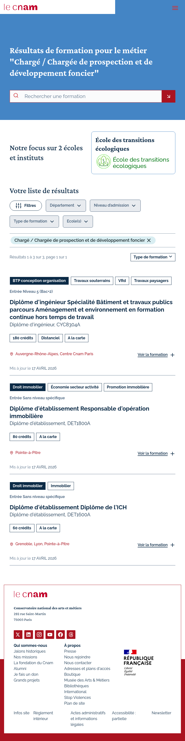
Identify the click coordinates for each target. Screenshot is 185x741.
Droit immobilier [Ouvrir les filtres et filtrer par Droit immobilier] (28, 387)
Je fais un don (26, 674)
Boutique (72, 674)
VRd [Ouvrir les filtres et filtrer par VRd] (122, 280)
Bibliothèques (76, 685)
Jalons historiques (30, 651)
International (75, 691)
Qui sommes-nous (30, 645)
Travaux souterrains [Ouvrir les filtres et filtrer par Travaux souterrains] (92, 280)
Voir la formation (153, 354)
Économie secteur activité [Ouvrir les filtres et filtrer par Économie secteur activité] (75, 387)
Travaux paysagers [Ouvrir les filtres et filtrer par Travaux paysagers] (151, 280)
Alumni (20, 668)
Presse (70, 651)
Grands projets (27, 680)
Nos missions (25, 657)
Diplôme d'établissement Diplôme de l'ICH (68, 507)
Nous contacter (78, 662)
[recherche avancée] (91, 96)
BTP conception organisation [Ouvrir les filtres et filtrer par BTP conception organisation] (39, 280)
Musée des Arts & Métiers (87, 680)
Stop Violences (77, 697)
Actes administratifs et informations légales (88, 718)
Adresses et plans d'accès (87, 668)
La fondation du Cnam (33, 662)
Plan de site (74, 703)
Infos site (21, 712)
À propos (72, 645)
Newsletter (161, 712)
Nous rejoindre (77, 657)
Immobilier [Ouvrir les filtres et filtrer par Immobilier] (61, 486)
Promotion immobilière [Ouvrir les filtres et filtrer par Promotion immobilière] (128, 387)
